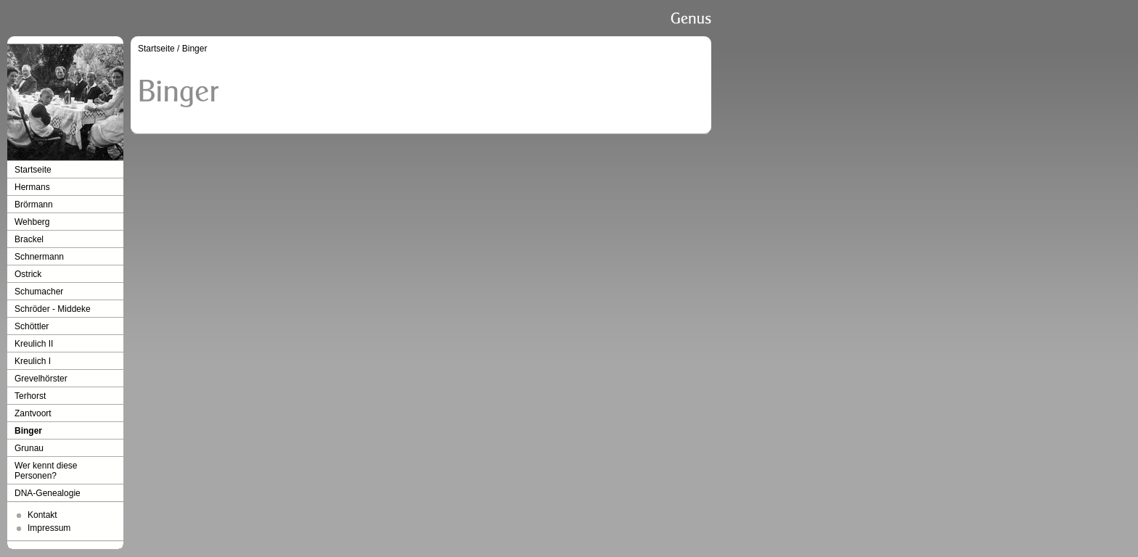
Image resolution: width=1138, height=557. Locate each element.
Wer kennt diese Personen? (46, 471)
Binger (28, 431)
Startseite (33, 170)
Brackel (29, 239)
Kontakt (42, 515)
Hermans (32, 187)
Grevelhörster (41, 379)
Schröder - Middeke (53, 309)
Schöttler (32, 326)
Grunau (29, 448)
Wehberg (32, 222)
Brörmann (34, 204)
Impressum (49, 528)
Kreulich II (34, 344)
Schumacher (39, 291)
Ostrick (28, 274)
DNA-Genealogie (48, 493)
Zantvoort (33, 413)
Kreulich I (33, 361)
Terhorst (30, 396)
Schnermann (39, 257)
